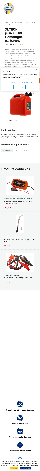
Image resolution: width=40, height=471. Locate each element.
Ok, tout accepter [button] (25, 468)
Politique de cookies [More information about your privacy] (16, 77)
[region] (20, 79)
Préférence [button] (14, 468)
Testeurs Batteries (25, 198)
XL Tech (15, 120)
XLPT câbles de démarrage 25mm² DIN (18, 278)
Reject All (13, 82)
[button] (33, 93)
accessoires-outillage (16, 22)
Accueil (7, 22)
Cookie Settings (19, 87)
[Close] (36, 70)
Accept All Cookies (27, 82)
